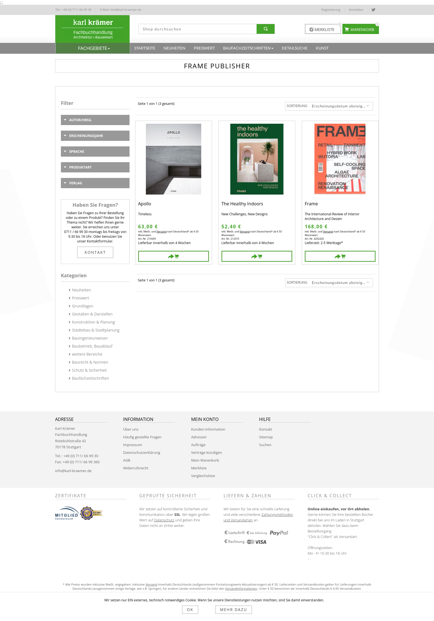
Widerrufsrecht (135, 467)
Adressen (198, 436)
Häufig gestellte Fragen (142, 436)
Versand (161, 231)
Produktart (80, 167)
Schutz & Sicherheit (89, 370)
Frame (311, 204)
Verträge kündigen (206, 452)
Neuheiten (81, 290)
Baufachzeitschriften (90, 378)
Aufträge (198, 444)
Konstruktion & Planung (93, 322)
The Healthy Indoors (242, 204)
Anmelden (356, 9)
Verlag (75, 183)
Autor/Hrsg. (80, 120)
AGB (126, 460)
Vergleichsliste (203, 475)
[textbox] (196, 29)
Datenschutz (164, 520)
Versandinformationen (241, 588)
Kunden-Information (208, 429)
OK (196, 610)
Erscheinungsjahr (86, 135)
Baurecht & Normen (90, 362)
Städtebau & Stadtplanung (96, 330)
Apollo (144, 204)
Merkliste (198, 467)
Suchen (265, 444)
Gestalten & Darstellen (92, 314)
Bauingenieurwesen (90, 338)
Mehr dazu (227, 610)
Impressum (132, 444)
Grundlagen (82, 306)
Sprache (76, 151)
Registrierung (330, 9)
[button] (92, 48)
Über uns (131, 429)
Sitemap (266, 436)
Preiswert (80, 298)
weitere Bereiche (87, 354)
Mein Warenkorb (205, 460)
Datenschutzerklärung (141, 452)
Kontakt (95, 252)
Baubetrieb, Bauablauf (92, 346)
